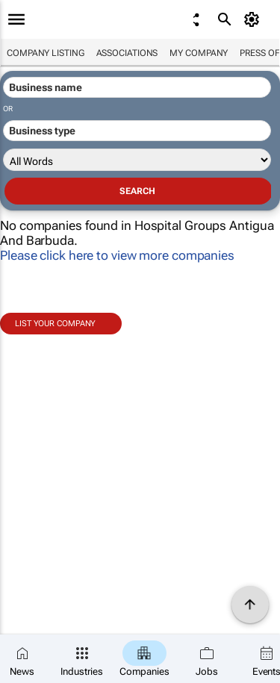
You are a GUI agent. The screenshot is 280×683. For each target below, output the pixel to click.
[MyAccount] (254, 19)
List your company (55, 323)
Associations (127, 53)
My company (198, 53)
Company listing (45, 53)
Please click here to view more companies (117, 255)
